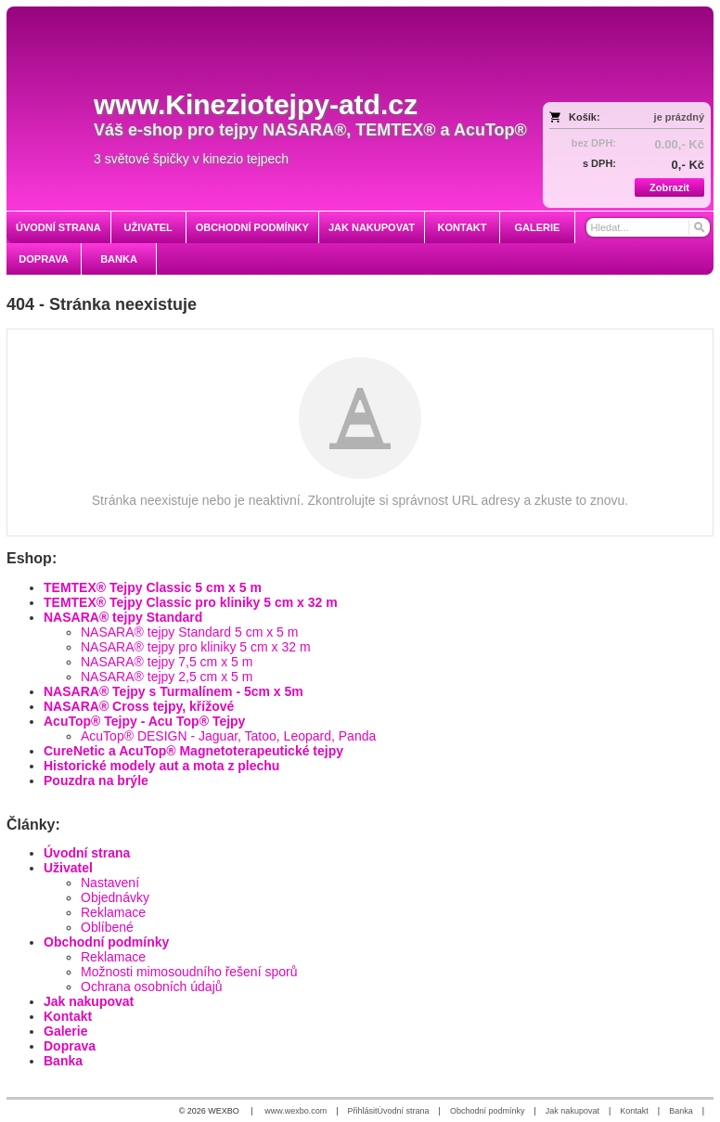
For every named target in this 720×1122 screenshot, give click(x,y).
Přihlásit (363, 1111)
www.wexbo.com (295, 1111)
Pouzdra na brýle (96, 780)
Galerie (65, 1031)
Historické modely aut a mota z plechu (161, 765)
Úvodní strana (87, 852)
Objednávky (115, 897)
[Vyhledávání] (648, 227)
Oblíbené (107, 927)
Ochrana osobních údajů (152, 986)
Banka (63, 1060)
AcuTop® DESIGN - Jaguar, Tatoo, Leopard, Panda (228, 736)
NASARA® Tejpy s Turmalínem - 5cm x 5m (173, 691)
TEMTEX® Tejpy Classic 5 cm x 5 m (153, 587)
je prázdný (679, 117)
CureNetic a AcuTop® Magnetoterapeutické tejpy (193, 750)
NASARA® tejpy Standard (123, 617)
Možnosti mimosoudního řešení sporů (189, 971)
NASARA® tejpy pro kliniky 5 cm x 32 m (196, 646)
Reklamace (113, 912)
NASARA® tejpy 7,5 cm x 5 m (166, 661)
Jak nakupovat (89, 1001)
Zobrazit (669, 187)
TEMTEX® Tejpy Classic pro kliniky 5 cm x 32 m (191, 602)
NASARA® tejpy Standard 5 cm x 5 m (189, 632)
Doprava (70, 1045)
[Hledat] (698, 227)
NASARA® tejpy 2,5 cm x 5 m (166, 676)
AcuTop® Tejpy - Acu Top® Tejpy (144, 721)
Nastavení (110, 882)
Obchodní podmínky (106, 942)
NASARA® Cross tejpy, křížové (139, 706)
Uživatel (68, 867)
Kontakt (68, 1016)
